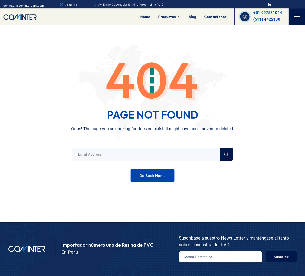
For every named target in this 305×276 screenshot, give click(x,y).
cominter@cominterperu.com (23, 5)
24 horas (71, 4)
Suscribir (279, 257)
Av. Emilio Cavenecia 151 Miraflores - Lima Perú (130, 4)
